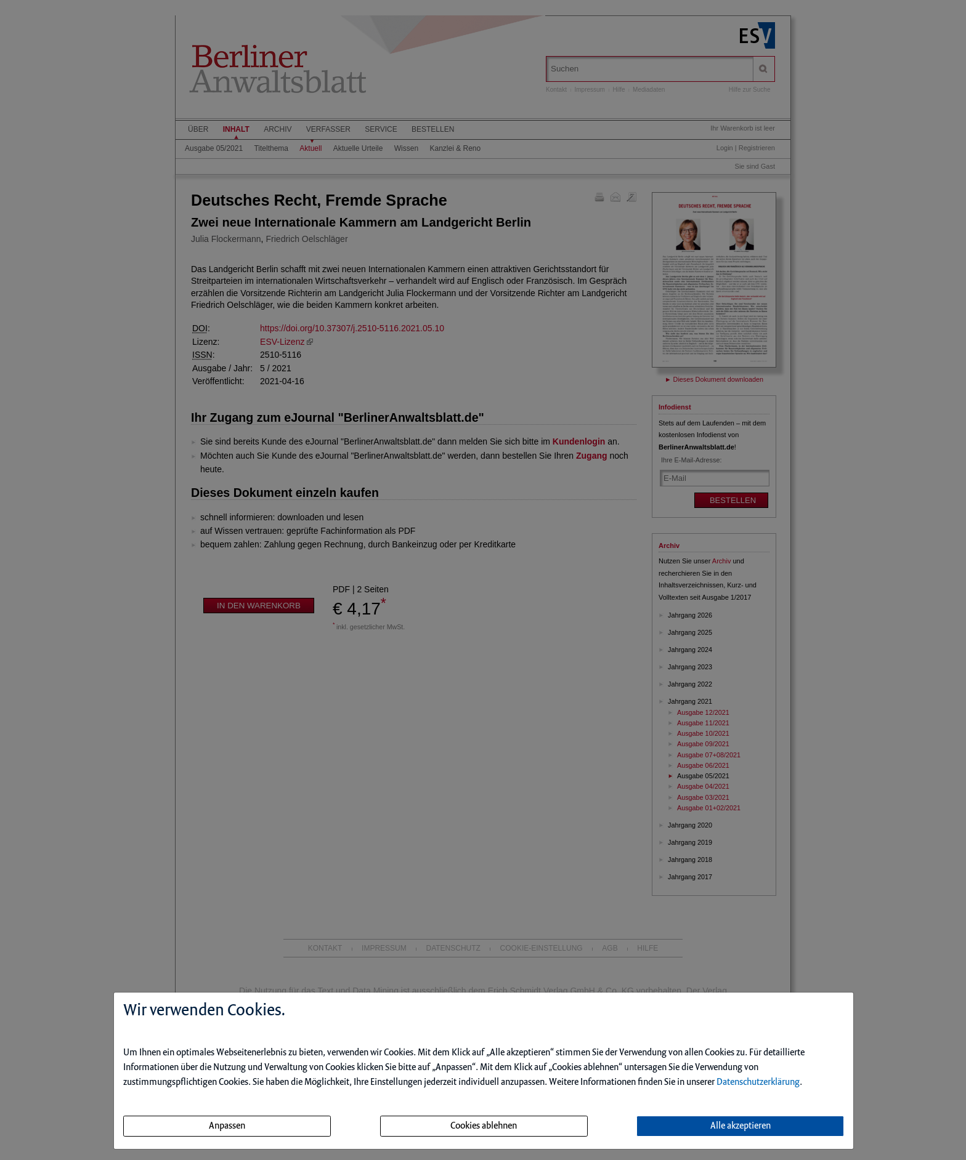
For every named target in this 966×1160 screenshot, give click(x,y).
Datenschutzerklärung (758, 1082)
